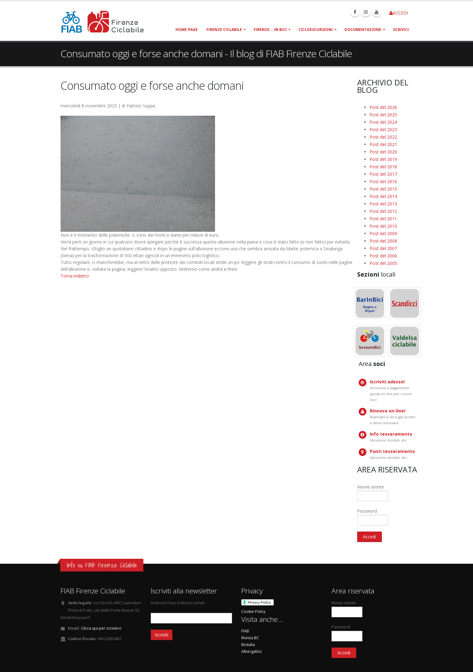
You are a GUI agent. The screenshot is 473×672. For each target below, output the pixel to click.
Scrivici (401, 29)
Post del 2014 (383, 196)
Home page (186, 29)
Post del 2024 (383, 122)
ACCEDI (398, 13)
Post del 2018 (383, 167)
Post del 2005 (383, 263)
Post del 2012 (383, 211)
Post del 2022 (383, 137)
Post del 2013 (383, 204)
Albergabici (251, 651)
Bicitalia (248, 644)
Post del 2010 (383, 226)
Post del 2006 (383, 256)
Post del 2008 (383, 241)
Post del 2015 (383, 189)
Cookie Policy (253, 611)
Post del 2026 (383, 107)
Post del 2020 (383, 152)
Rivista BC (250, 637)
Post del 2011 (383, 219)
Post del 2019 (383, 159)
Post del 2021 (383, 144)
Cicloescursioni (315, 29)
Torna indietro (75, 276)
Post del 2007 (383, 248)
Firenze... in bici (270, 29)
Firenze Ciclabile (224, 29)
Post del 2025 (383, 115)
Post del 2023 (383, 129)
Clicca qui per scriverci (101, 628)
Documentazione (362, 29)
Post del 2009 (383, 233)
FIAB (245, 631)
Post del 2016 (383, 181)
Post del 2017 (383, 174)
